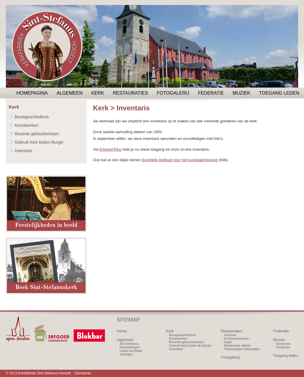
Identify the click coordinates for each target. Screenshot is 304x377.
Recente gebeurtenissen (37, 133)
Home (122, 331)
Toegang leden (279, 93)
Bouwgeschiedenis (32, 116)
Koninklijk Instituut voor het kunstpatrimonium (180, 160)
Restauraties (130, 93)
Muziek (241, 93)
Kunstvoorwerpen (236, 338)
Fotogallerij (230, 357)
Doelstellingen (130, 347)
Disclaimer (83, 373)
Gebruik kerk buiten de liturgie (190, 345)
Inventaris (23, 150)
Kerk (97, 93)
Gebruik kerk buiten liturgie (39, 142)
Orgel (228, 342)
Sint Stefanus (129, 343)
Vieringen (126, 354)
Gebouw (230, 335)
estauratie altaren (238, 345)
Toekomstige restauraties (242, 349)
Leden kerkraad (131, 350)
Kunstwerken (26, 125)
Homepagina (32, 93)
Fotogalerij (173, 93)
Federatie (211, 93)
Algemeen (70, 93)
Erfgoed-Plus (110, 149)
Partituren (283, 347)
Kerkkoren (283, 343)
